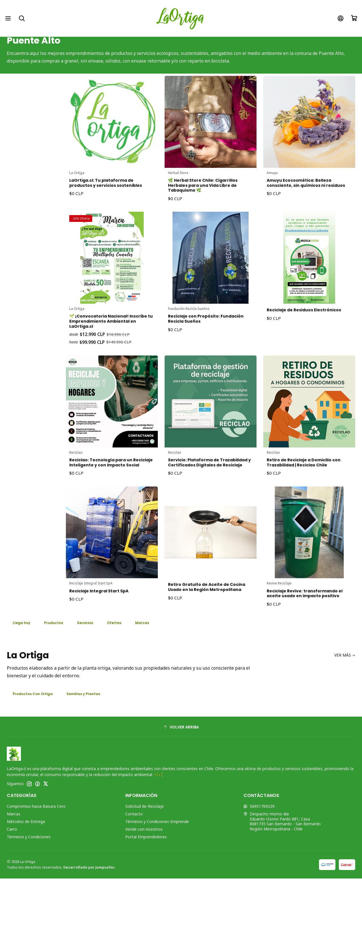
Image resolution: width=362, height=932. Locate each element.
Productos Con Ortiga (37, 746)
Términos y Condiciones (29, 890)
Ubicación (150, 44)
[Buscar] (24, 18)
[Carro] (353, 18)
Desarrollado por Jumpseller (89, 920)
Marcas (13, 867)
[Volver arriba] (181, 781)
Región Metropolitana (186, 44)
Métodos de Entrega (26, 875)
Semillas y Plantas (94, 746)
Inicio (130, 44)
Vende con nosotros (144, 882)
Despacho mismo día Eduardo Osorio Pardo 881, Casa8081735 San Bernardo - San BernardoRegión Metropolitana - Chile (282, 875)
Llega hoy (24, 674)
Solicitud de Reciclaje (144, 859)
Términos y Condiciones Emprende (157, 875)
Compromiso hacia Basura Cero (36, 859)
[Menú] (8, 18)
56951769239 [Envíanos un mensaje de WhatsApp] (259, 859)
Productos (60, 674)
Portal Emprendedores (146, 890)
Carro (12, 882)
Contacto (134, 867)
